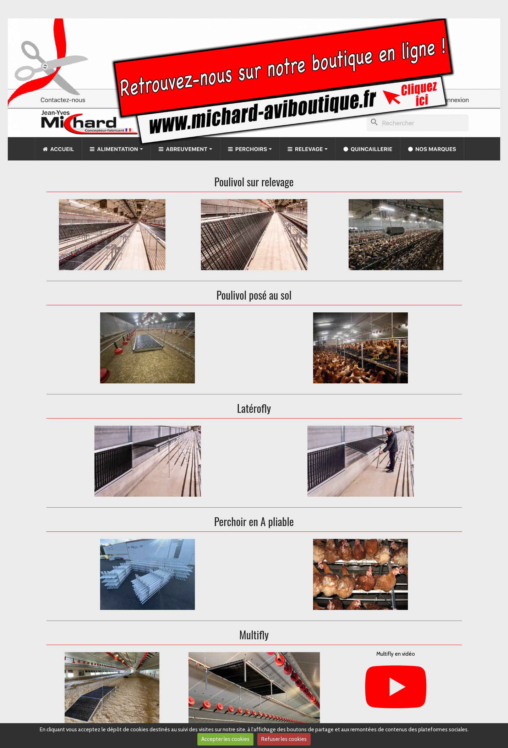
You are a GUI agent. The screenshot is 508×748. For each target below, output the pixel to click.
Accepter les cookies (225, 739)
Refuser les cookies (284, 739)
